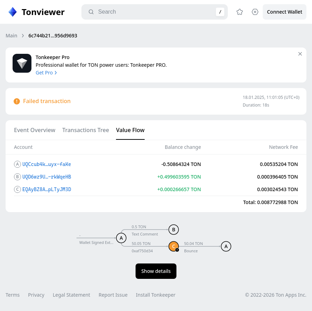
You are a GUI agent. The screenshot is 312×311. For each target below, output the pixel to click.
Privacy (36, 294)
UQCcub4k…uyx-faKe (46, 164)
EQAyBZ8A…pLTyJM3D (46, 189)
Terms (13, 294)
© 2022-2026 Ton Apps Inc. (275, 294)
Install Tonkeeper (155, 294)
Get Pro (47, 72)
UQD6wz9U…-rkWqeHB (46, 177)
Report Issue (113, 294)
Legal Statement (71, 294)
